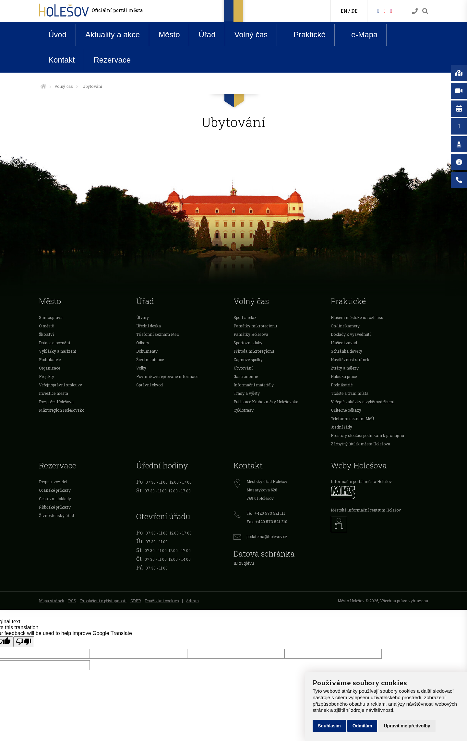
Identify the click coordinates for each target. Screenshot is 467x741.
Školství (46, 334)
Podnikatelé (50, 359)
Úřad (206, 34)
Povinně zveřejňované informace (167, 376)
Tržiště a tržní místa (349, 393)
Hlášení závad (344, 342)
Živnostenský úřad (56, 515)
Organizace (49, 367)
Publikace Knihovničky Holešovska (266, 401)
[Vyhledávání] (425, 11)
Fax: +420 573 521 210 (266, 521)
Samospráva (51, 317)
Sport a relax (245, 317)
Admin (192, 600)
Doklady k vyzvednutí (351, 334)
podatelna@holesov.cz (266, 536)
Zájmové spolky (248, 359)
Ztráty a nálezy (345, 367)
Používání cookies (162, 600)
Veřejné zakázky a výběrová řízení (362, 401)
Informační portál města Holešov (361, 481)
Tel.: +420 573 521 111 (265, 513)
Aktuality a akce (112, 34)
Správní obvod (149, 384)
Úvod (57, 34)
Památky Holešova (251, 334)
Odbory (142, 342)
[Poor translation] (23, 641)
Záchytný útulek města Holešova (360, 443)
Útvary (142, 317)
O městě (46, 325)
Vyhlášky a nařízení (57, 351)
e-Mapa (359, 35)
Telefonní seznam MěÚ (157, 334)
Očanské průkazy (55, 490)
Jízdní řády (341, 426)
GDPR (135, 600)
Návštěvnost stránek (350, 359)
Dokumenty (147, 351)
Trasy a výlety (247, 393)
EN (344, 11)
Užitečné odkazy (346, 410)
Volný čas (251, 34)
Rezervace (112, 59)
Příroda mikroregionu (254, 351)
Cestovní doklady (55, 498)
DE (354, 11)
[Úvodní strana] (43, 86)
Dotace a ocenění (54, 342)
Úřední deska (148, 325)
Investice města (53, 393)
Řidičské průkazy (55, 507)
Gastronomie (246, 376)
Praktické (304, 34)
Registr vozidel (53, 481)
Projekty (46, 376)
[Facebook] (378, 10)
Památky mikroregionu (255, 325)
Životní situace (150, 359)
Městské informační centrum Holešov (366, 509)
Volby (141, 367)
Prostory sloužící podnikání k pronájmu (367, 435)
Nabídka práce (344, 376)
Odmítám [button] (362, 725)
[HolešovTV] (384, 10)
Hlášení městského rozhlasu (357, 317)
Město (169, 34)
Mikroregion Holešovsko (61, 410)
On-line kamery (345, 325)
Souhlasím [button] (329, 725)
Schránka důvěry (346, 351)
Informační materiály (254, 384)
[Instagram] (391, 10)
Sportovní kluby (248, 342)
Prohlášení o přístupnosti (103, 600)
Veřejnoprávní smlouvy (60, 384)
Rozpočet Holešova (56, 401)
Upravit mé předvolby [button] (407, 725)
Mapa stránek (51, 600)
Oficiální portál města (117, 10)
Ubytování (243, 367)
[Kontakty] (415, 11)
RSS (72, 600)
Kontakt (61, 59)
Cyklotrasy (244, 410)
